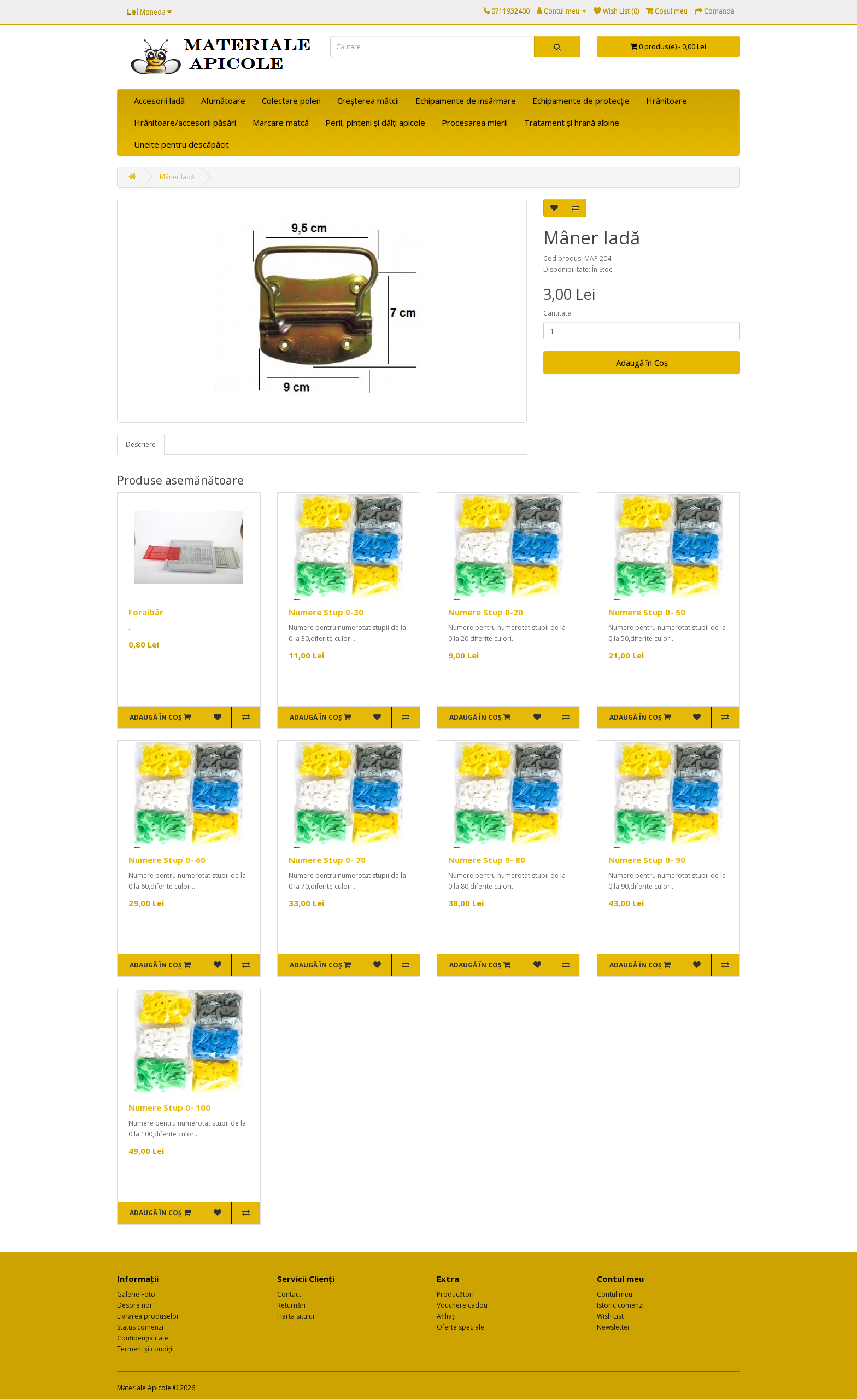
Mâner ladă (177, 177)
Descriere (141, 444)
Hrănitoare (666, 100)
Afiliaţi (446, 1316)
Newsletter (613, 1327)
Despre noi (134, 1305)
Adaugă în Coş (642, 362)
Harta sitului (295, 1316)
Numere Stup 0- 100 (169, 1107)
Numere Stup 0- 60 (167, 859)
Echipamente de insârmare (465, 100)
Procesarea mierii (475, 122)
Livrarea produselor (148, 1316)
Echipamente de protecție (581, 100)
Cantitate (557, 313)
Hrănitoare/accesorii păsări (185, 122)
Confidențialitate (142, 1338)
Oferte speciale (460, 1327)
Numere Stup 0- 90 (646, 859)
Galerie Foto (136, 1294)
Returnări (291, 1305)
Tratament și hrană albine (571, 122)
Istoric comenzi (620, 1305)
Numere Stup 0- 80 (486, 859)
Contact (289, 1294)
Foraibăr (145, 612)
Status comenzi (140, 1327)
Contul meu (614, 1294)
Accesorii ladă (159, 100)
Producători (455, 1294)
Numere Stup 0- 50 (646, 612)
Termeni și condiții (145, 1349)
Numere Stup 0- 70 (327, 859)
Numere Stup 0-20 (485, 612)
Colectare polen (291, 100)
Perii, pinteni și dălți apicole (375, 122)
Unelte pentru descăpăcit (181, 144)
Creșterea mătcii (368, 100)
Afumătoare (223, 100)
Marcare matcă (281, 122)
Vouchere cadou (462, 1305)
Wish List (610, 1316)
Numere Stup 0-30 (326, 612)
